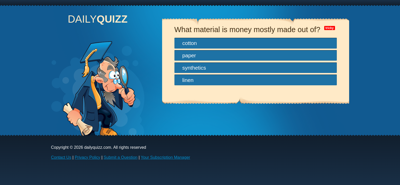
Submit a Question (120, 157)
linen (188, 80)
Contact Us (61, 157)
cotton (189, 43)
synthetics (194, 68)
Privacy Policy (87, 157)
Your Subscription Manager (165, 157)
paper (189, 55)
